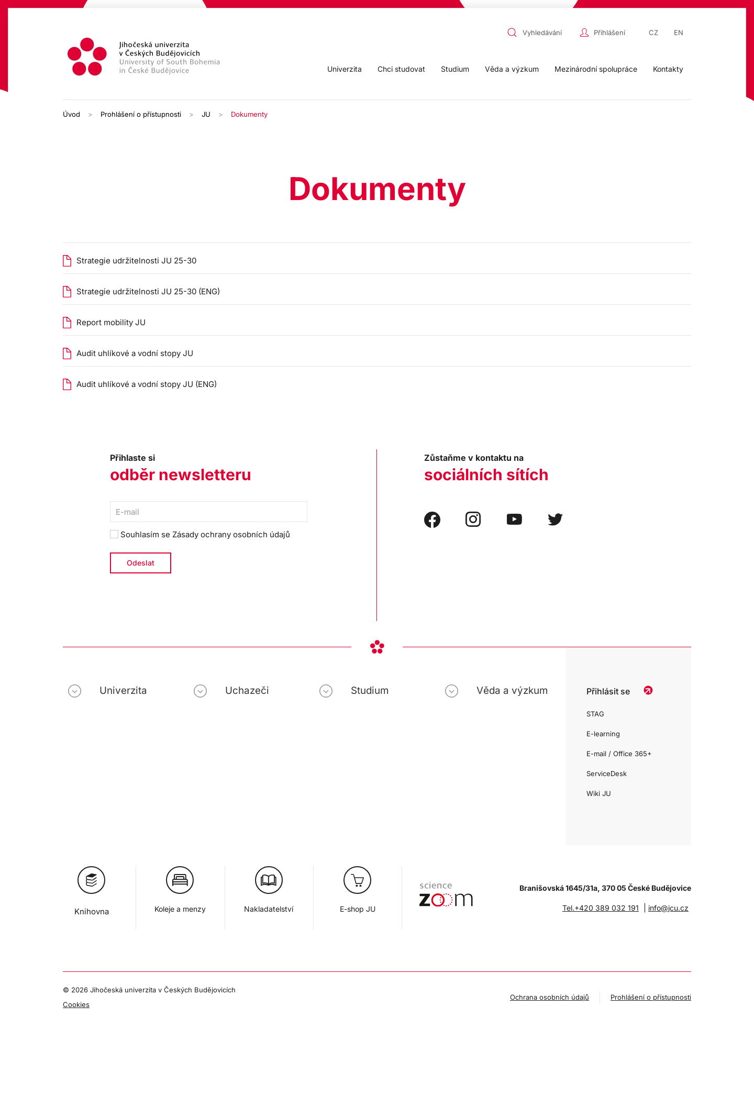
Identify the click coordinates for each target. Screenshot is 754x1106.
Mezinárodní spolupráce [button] (596, 68)
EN (678, 32)
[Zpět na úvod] (145, 58)
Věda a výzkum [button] (512, 68)
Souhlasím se (200, 534)
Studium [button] (455, 68)
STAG (595, 714)
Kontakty (668, 68)
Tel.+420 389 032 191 (600, 907)
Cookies (76, 1004)
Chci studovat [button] (401, 68)
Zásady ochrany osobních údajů (231, 534)
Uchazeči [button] (247, 690)
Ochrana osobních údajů (549, 997)
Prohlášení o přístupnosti (651, 997)
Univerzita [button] (344, 68)
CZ (653, 32)
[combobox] (541, 32)
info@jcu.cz (668, 907)
